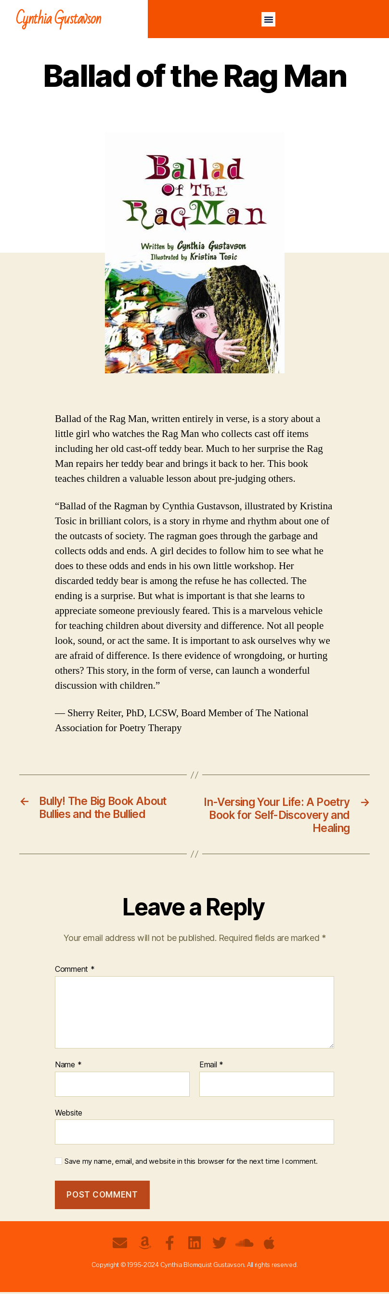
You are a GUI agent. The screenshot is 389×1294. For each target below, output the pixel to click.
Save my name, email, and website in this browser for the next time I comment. (191, 1163)
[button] (268, 19)
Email (211, 1066)
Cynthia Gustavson (58, 19)
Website (68, 1114)
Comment (75, 971)
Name (68, 1066)
